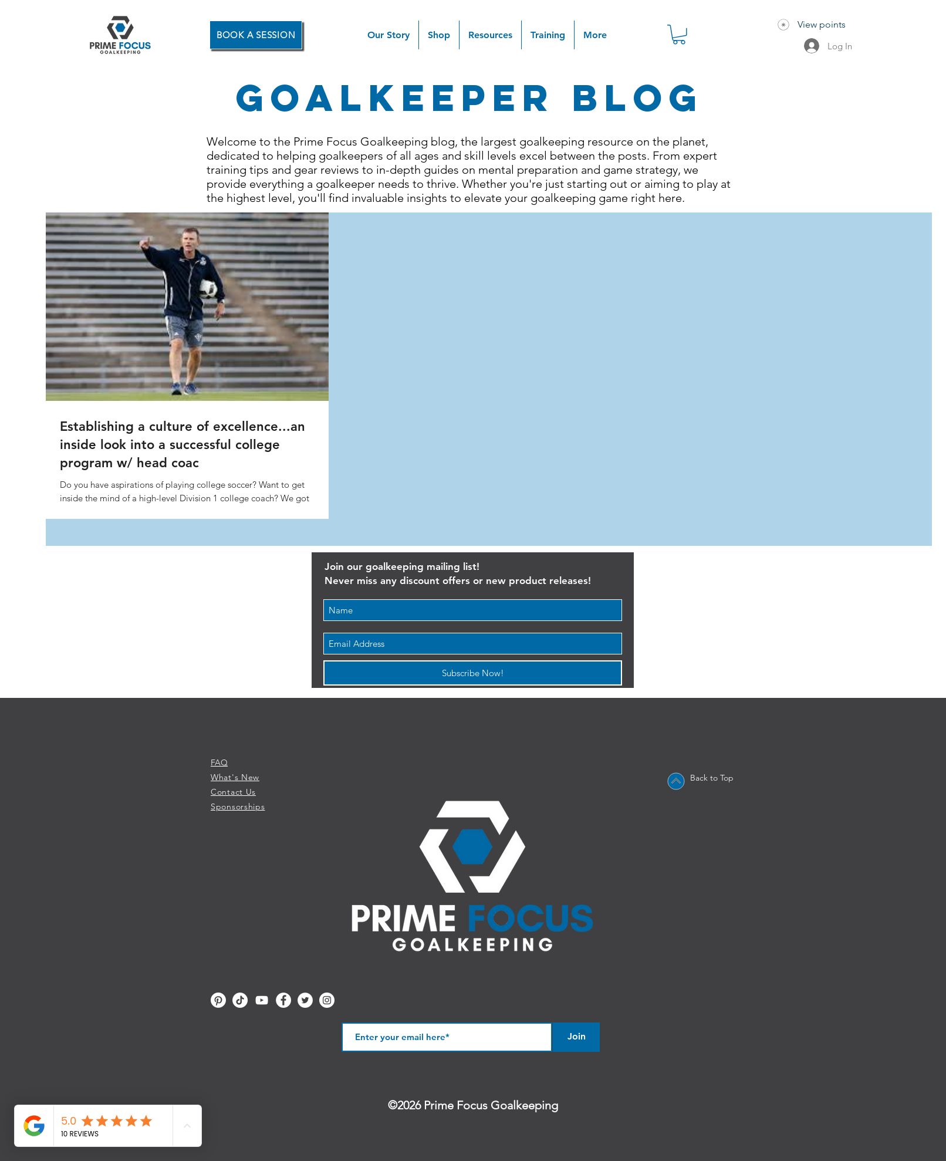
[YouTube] (261, 1000)
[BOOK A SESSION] (256, 35)
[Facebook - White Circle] (283, 1000)
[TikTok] (240, 1000)
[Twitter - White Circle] (305, 1000)
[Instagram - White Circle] (327, 1000)
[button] (439, 35)
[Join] (576, 1037)
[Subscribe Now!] (472, 673)
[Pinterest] (218, 1000)
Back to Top (712, 777)
